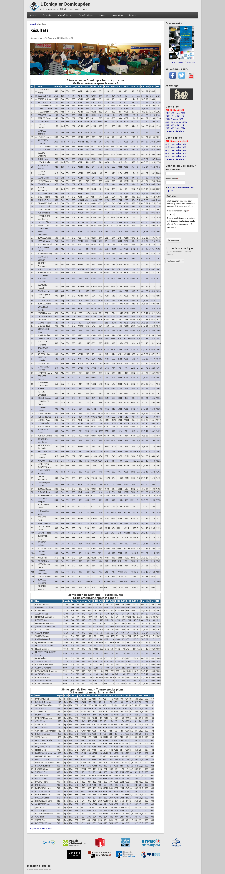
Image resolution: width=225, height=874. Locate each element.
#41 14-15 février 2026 (175, 113)
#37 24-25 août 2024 (174, 125)
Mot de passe (171, 179)
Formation (47, 15)
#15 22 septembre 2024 (175, 144)
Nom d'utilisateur (173, 170)
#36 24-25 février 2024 (175, 128)
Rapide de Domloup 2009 (41, 829)
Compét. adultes (85, 15)
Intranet (132, 15)
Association (117, 15)
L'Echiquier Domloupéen (65, 4)
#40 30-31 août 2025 (174, 116)
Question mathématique (178, 211)
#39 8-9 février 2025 (174, 119)
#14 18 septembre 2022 (175, 150)
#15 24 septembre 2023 (175, 147)
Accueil (33, 15)
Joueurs (102, 15)
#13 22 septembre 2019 (175, 153)
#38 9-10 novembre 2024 (176, 122)
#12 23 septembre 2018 (175, 156)
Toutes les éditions (174, 131)
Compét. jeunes (65, 15)
